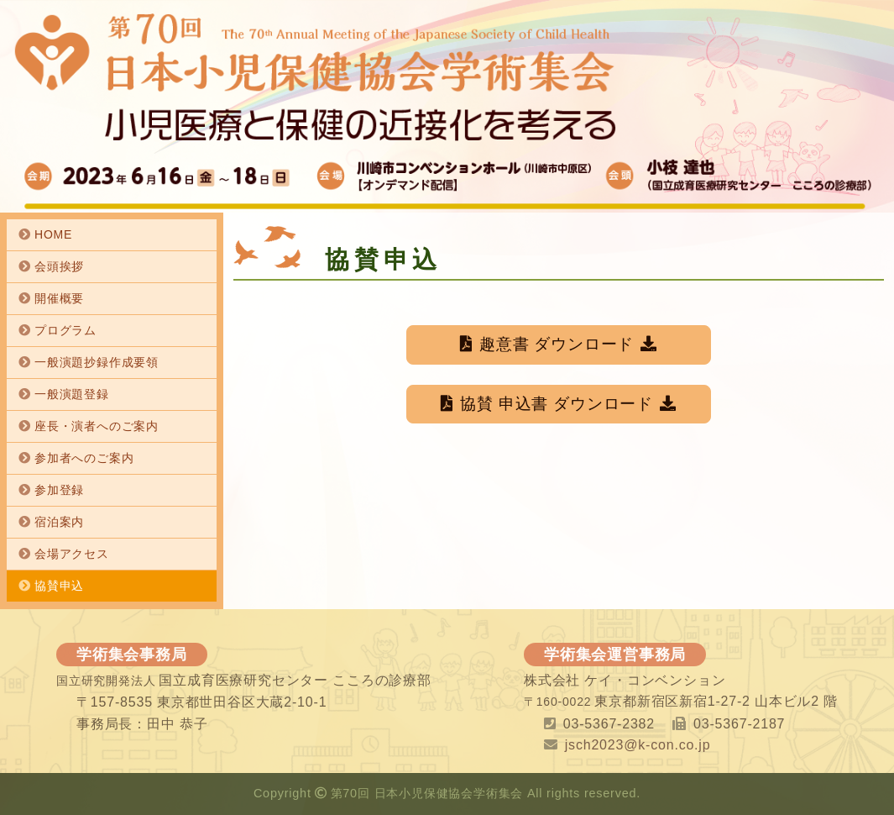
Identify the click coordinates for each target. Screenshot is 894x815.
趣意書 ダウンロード (558, 344)
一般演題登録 (71, 394)
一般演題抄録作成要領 (96, 362)
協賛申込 (59, 585)
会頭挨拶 (59, 266)
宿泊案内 (59, 521)
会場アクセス (71, 553)
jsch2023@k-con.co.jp (638, 745)
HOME (53, 234)
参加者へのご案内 (83, 458)
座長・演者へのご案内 (96, 426)
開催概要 (59, 298)
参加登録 (59, 490)
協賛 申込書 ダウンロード (559, 404)
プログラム (65, 330)
